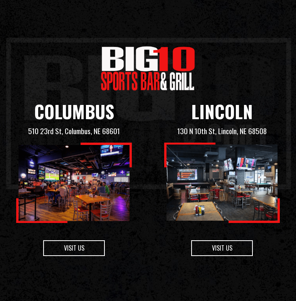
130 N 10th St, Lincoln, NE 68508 (222, 131)
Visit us (63, 274)
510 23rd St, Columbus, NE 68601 (74, 131)
